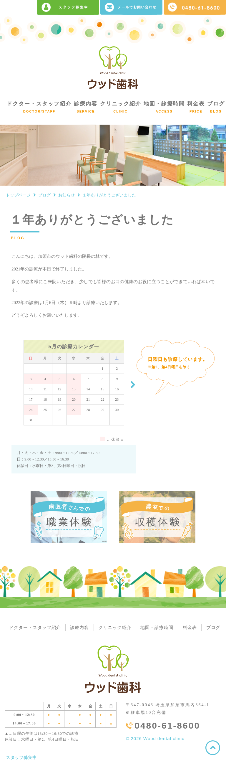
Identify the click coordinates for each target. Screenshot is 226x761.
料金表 (196, 107)
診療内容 (85, 107)
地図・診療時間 (164, 107)
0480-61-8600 (167, 726)
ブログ (216, 107)
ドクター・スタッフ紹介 (39, 107)
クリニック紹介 (120, 107)
